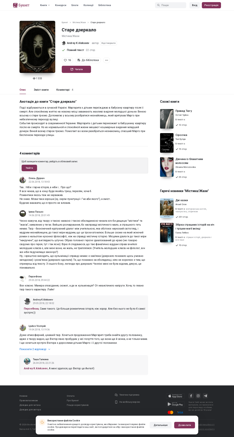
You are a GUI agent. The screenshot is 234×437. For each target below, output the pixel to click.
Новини (23, 396)
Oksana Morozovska (186, 167)
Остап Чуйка (182, 115)
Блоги (75, 5)
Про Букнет (73, 400)
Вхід (194, 5)
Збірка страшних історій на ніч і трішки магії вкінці (195, 226)
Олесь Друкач (37, 178)
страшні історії (193, 237)
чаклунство (181, 211)
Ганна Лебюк (182, 232)
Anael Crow (181, 204)
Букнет (65, 22)
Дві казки (182, 200)
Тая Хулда (181, 139)
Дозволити (184, 425)
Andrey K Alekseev (78, 43)
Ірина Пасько (36, 211)
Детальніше (161, 425)
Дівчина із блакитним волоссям (189, 161)
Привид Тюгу (184, 110)
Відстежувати (109, 43)
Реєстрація (211, 5)
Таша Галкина (40, 359)
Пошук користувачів (78, 405)
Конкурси (60, 5)
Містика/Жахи (79, 22)
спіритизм (193, 211)
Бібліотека (104, 5)
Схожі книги (169, 102)
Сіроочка (181, 135)
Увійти (29, 168)
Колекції (88, 5)
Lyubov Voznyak (37, 326)
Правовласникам (29, 400)
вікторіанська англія (196, 209)
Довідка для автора (30, 409)
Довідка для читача (30, 405)
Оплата (70, 396)
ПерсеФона (35, 276)
